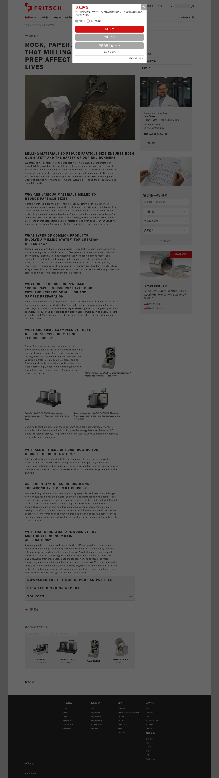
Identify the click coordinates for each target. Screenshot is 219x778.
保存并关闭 (109, 37)
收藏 (141, 58)
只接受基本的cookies (109, 45)
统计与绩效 (96, 21)
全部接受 (109, 29)
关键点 (82, 21)
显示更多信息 (109, 52)
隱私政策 (133, 58)
